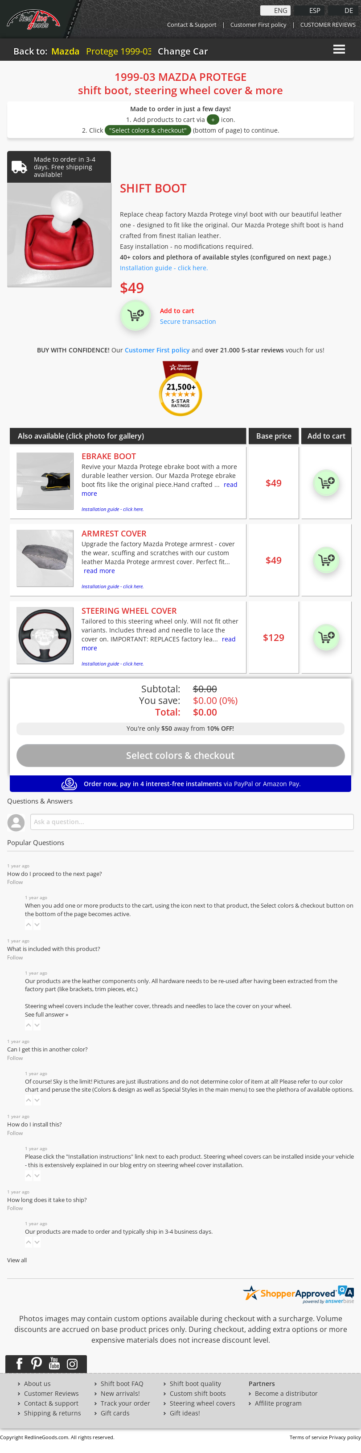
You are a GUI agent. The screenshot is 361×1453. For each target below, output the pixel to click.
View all (17, 1260)
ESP (314, 10)
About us (37, 1384)
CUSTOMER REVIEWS (328, 25)
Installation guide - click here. (164, 268)
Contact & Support (192, 25)
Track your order (125, 1403)
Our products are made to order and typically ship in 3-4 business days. (119, 1231)
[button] (28, 924)
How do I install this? (34, 1124)
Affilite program (278, 1403)
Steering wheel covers (202, 1403)
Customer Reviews (51, 1393)
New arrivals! (120, 1393)
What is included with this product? (53, 949)
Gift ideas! (185, 1413)
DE (349, 10)
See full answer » (46, 1014)
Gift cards (115, 1413)
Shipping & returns (52, 1413)
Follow (15, 882)
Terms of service (309, 1437)
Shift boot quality (195, 1384)
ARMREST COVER (114, 533)
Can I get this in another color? (47, 1049)
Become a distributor (286, 1393)
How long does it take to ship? (47, 1200)
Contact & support (51, 1403)
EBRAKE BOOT (109, 456)
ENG (280, 10)
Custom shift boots (198, 1393)
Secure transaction (188, 321)
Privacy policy (345, 1437)
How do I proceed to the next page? (54, 874)
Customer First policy (258, 25)
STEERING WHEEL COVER (129, 610)
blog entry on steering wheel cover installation (181, 1165)
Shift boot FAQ (122, 1384)
